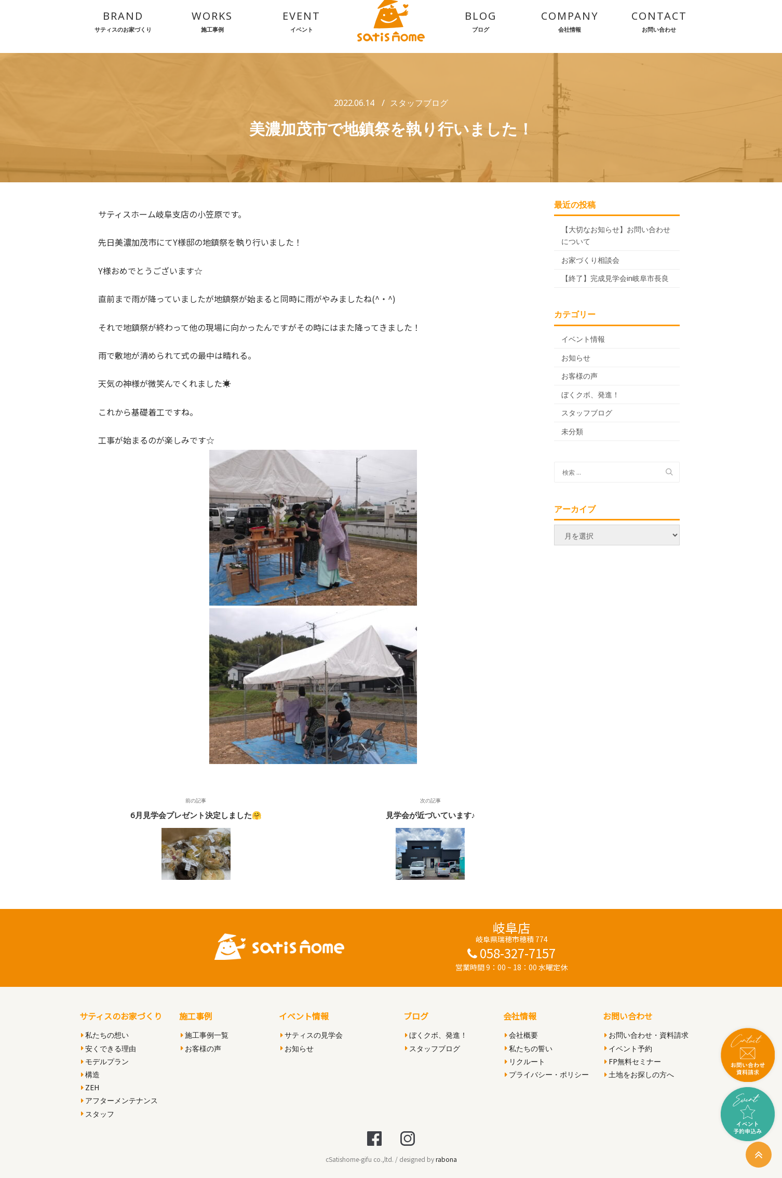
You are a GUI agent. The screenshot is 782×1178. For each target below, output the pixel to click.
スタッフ (97, 1114)
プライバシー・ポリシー (547, 1074)
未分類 (572, 431)
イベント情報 (583, 339)
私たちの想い (105, 1035)
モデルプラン (105, 1061)
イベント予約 (628, 1048)
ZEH (90, 1087)
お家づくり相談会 (590, 260)
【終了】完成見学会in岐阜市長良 (615, 278)
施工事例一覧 (204, 1035)
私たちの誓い (528, 1048)
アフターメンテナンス (119, 1100)
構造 (90, 1074)
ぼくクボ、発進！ (590, 394)
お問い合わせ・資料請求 (646, 1035)
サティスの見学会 (311, 1035)
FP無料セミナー (632, 1061)
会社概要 (521, 1035)
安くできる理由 (108, 1048)
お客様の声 (579, 376)
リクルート (525, 1061)
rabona (446, 1159)
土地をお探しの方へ (639, 1074)
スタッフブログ (419, 103)
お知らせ (575, 358)
